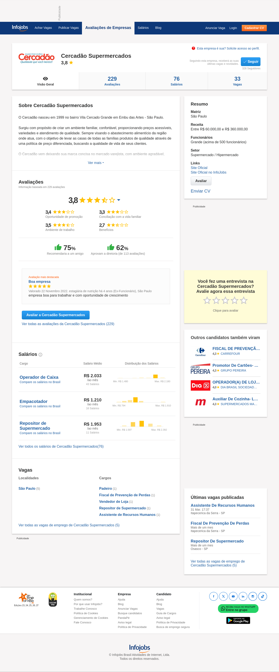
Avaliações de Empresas (108, 28)
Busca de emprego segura (172, 627)
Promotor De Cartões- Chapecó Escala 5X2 (236, 365)
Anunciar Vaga (215, 28)
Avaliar (201, 181)
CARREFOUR (230, 353)
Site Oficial (199, 168)
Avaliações (112, 81)
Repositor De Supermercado (217, 541)
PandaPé (124, 617)
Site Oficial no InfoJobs (208, 172)
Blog (158, 27)
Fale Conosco (82, 622)
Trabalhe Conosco (85, 608)
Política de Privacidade (132, 627)
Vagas (237, 81)
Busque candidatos (130, 613)
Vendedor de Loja (113, 501)
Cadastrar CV (254, 28)
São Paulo (27, 488)
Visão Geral (45, 81)
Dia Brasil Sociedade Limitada (240, 387)
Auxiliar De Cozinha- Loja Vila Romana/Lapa (236, 399)
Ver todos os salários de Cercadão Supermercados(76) (61, 446)
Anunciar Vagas (128, 608)
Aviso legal (125, 622)
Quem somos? (83, 599)
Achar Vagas (43, 27)
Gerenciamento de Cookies (91, 617)
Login (233, 28)
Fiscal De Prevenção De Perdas (220, 523)
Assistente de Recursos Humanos (127, 515)
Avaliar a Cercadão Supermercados (55, 315)
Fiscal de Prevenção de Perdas (124, 495)
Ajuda (121, 599)
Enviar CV (200, 191)
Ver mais (96, 163)
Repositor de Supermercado (122, 508)
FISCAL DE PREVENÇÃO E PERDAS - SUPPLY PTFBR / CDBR (236, 348)
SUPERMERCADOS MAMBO (240, 404)
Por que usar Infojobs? (88, 604)
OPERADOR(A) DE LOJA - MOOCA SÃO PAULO (236, 382)
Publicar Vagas (68, 27)
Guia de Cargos (166, 613)
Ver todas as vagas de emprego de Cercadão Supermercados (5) (69, 525)
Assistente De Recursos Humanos (223, 505)
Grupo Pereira (233, 370)
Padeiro (105, 488)
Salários (143, 27)
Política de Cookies (86, 613)
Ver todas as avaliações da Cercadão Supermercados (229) (68, 324)
